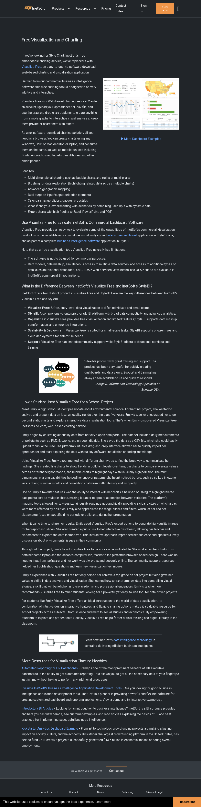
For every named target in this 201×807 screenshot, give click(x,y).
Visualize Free (31, 67)
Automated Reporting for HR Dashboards (50, 668)
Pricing (106, 8)
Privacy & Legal (154, 792)
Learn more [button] (103, 801)
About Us (46, 792)
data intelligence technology (132, 640)
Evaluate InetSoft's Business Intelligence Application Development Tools (72, 688)
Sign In (144, 8)
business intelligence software (78, 241)
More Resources (100, 786)
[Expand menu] (68, 8)
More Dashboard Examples (141, 139)
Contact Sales (121, 8)
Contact (73, 792)
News (100, 792)
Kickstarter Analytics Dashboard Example (50, 728)
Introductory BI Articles (37, 708)
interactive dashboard (122, 235)
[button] (62, 9)
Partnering (127, 792)
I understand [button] (187, 801)
